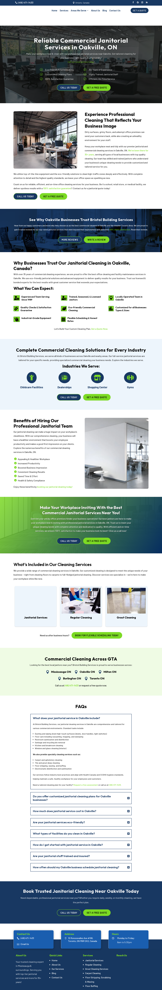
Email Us (25, 933)
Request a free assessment (85, 774)
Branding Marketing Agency (109, 985)
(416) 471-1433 (25, 2)
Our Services (58, 958)
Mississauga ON (61, 661)
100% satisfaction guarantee (57, 178)
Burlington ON (72, 668)
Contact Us (114, 10)
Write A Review (97, 229)
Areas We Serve (78, 10)
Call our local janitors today (81, 51)
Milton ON (110, 661)
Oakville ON (87, 661)
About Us (95, 10)
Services (64, 10)
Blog (104, 10)
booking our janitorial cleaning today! (55, 476)
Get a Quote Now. (99, 318)
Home (54, 10)
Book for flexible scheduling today (97, 625)
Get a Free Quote (97, 77)
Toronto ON (97, 668)
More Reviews (70, 229)
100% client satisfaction (119, 219)
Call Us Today (69, 77)
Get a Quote (139, 10)
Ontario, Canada (82, 2)
